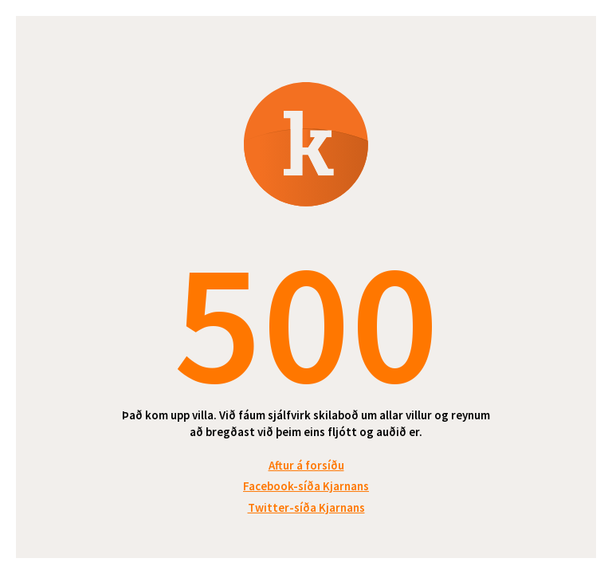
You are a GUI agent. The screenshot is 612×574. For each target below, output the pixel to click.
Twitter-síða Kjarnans (306, 507)
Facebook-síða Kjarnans (306, 485)
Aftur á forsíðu (306, 465)
